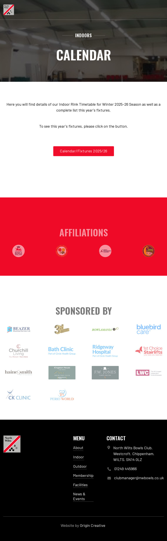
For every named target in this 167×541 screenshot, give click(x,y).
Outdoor (80, 466)
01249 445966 (125, 468)
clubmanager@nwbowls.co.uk (139, 478)
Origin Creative (92, 525)
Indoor (78, 456)
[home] (8, 9)
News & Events (79, 496)
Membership (83, 475)
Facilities (80, 484)
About (78, 447)
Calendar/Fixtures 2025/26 (83, 151)
